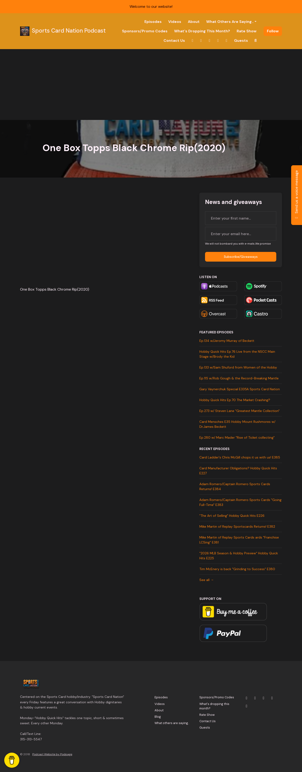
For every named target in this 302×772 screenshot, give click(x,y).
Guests (241, 40)
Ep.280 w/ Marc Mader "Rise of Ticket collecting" (237, 437)
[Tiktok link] (226, 40)
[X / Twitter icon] (246, 698)
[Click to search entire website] (255, 40)
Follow (273, 31)
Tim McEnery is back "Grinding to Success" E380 (237, 569)
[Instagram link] (201, 40)
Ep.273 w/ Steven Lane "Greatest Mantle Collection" (239, 411)
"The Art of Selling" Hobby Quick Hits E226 (231, 515)
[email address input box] (240, 234)
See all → (206, 580)
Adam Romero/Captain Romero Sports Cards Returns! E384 (234, 486)
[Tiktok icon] (246, 706)
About (194, 21)
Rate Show (246, 31)
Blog (158, 717)
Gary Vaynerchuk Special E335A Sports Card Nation (239, 389)
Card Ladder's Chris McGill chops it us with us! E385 (239, 457)
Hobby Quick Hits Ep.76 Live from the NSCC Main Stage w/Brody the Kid (237, 354)
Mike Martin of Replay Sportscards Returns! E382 (237, 526)
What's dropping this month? (202, 31)
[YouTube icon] (263, 698)
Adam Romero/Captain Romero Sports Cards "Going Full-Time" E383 (240, 502)
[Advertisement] (151, 84)
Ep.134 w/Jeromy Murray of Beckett (226, 341)
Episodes (153, 21)
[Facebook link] (218, 40)
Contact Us (174, 40)
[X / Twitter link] (192, 40)
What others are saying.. (230, 21)
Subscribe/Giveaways (241, 257)
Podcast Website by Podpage (52, 754)
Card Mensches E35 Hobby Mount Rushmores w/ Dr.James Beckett (237, 424)
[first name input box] (240, 218)
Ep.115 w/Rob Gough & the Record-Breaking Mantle (239, 378)
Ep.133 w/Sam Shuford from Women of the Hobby (238, 367)
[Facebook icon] (272, 698)
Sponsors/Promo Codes (145, 31)
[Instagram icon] (255, 698)
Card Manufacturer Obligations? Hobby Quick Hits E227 (238, 470)
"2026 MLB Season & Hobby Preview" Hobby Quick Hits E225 (238, 555)
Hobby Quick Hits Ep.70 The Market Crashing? (234, 400)
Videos (174, 21)
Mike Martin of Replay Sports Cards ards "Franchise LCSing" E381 (239, 539)
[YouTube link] (209, 40)
